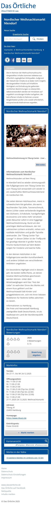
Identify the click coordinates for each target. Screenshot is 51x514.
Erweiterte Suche (21, 34)
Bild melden (40, 165)
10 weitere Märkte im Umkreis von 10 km (25, 457)
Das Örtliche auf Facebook (13, 488)
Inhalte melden (8, 494)
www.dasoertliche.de (11, 485)
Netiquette (6, 491)
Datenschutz (7, 471)
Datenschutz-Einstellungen (13, 474)
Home (4, 468)
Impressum (6, 477)
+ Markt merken (26, 432)
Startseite (8, 49)
